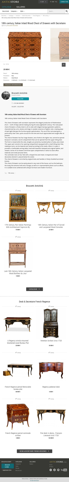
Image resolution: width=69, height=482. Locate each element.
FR (50, 2)
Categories (18, 464)
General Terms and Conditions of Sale (38, 478)
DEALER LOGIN (7, 466)
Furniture (18, 15)
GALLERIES (20, 7)
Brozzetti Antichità (19, 93)
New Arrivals (5, 11)
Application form (7, 470)
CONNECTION (64, 2)
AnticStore (3, 15)
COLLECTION (20, 106)
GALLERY (14, 106)
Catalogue (11, 15)
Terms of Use (25, 478)
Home (50, 465)
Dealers (31, 464)
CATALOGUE (6, 7)
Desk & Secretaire (26, 15)
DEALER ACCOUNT (6, 462)
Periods (17, 468)
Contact (51, 466)
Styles (17, 466)
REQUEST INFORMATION (13, 85)
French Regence (36, 15)
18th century (46, 15)
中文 (56, 2)
